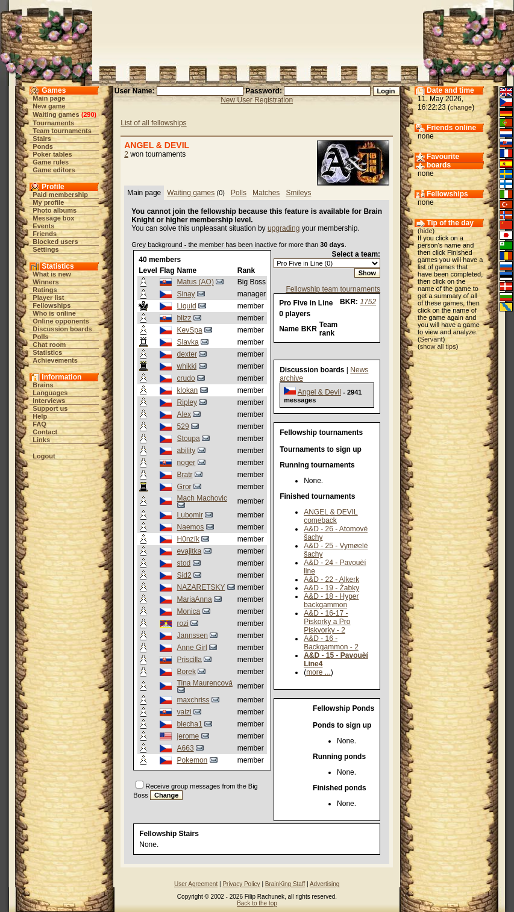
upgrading (283, 228)
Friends (45, 233)
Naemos (190, 527)
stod (184, 563)
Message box (53, 218)
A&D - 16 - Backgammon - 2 (331, 642)
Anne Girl (192, 647)
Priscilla (189, 659)
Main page (49, 98)
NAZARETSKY (201, 587)
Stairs (42, 138)
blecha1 (189, 724)
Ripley (187, 402)
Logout (44, 456)
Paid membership (60, 194)
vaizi (184, 712)
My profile (48, 202)
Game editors (54, 169)
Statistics (47, 352)
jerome (188, 736)
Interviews (49, 400)
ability (186, 450)
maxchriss (193, 700)
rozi (183, 623)
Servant (431, 339)
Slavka (188, 342)
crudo (186, 378)
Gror (184, 487)
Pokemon (192, 760)
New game (49, 106)
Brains (43, 385)
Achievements (55, 360)
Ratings (45, 289)
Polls (40, 336)
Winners (45, 282)
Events (43, 226)
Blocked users (55, 241)
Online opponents (61, 321)
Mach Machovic (202, 498)
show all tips (438, 346)
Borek (186, 671)
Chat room (49, 344)
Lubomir (190, 515)
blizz (184, 318)
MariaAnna (194, 599)
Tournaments (53, 122)
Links (41, 439)
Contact (45, 432)
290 (88, 114)
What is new (52, 274)
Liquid (186, 306)
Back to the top (257, 903)
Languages (50, 392)
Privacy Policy (241, 884)
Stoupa (188, 438)
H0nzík (188, 539)
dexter (187, 354)
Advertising (324, 884)
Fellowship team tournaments (333, 289)
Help (40, 416)
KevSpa (189, 330)
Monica (189, 611)
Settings (45, 249)
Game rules (51, 162)
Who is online (54, 313)
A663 (185, 748)
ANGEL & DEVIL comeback (331, 516)
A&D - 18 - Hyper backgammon (331, 600)
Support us (50, 408)
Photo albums (55, 210)
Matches (266, 193)
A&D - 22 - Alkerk (331, 579)
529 (183, 426)
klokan (187, 390)
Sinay (186, 294)
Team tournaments (62, 130)
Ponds (43, 146)
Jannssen (192, 635)
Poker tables (52, 154)
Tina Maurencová (205, 683)
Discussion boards (62, 329)
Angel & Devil (319, 392)
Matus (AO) (195, 282)
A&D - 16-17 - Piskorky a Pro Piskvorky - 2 (327, 621)
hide (426, 230)
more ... (318, 672)
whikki (187, 366)
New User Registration (257, 100)
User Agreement (196, 884)
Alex (184, 414)
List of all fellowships (153, 123)
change (461, 107)
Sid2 (184, 575)
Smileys (298, 193)
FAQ (39, 424)
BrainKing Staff (285, 884)
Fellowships (52, 305)
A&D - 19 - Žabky (331, 588)
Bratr (185, 474)
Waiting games (56, 114)
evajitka (189, 551)
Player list (48, 297)
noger (186, 462)
